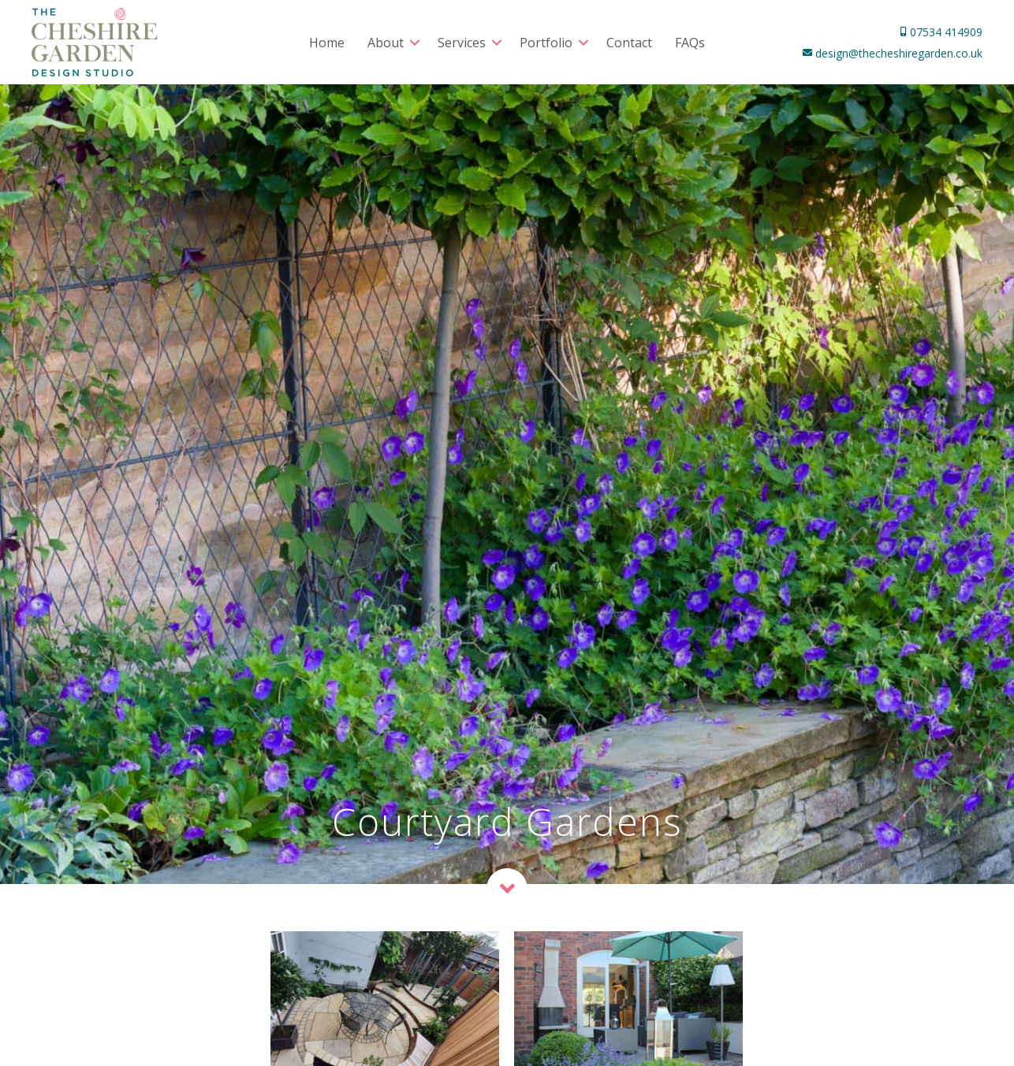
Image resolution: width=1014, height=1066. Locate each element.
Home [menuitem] (327, 42)
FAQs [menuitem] (690, 42)
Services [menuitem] (462, 42)
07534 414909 (944, 31)
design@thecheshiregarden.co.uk (897, 53)
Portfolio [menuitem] (546, 42)
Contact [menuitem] (629, 42)
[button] (415, 42)
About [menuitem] (385, 42)
